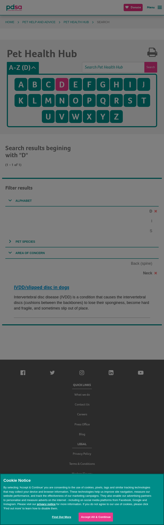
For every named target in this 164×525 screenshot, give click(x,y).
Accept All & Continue (96, 517)
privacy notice (46, 504)
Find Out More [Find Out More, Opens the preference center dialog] (61, 517)
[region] (82, 499)
